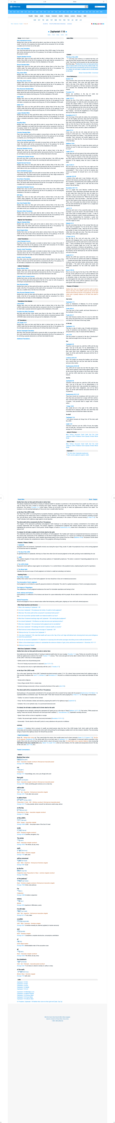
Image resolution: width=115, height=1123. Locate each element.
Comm (62, 34)
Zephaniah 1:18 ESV (22, 985)
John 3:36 (62, 686)
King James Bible (22, 73)
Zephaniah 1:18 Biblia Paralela (25, 993)
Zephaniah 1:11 (70, 302)
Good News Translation (23, 179)
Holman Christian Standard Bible (26, 140)
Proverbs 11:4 (70, 92)
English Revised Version (24, 163)
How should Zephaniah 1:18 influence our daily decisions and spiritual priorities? (40, 621)
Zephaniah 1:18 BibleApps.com (25, 992)
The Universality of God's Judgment (27, 582)
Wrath (67, 438)
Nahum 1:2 (94, 693)
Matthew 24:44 (78, 537)
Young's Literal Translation (24, 249)
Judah (20, 557)
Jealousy (68, 436)
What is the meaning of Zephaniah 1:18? (29, 607)
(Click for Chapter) (25, 38)
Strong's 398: (21, 865)
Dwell (82, 434)
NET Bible (20, 195)
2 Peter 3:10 (91, 517)
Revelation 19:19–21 (57, 718)
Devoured (77, 434)
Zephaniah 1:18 (21, 728)
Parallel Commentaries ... (24, 749)
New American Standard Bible (25, 89)
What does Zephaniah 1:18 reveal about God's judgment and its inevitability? (39, 624)
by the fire (86, 67)
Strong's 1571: (21, 774)
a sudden (83, 69)
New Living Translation (23, 48)
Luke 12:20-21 (70, 165)
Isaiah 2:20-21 (70, 151)
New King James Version (24, 81)
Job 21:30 (69, 334)
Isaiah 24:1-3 (69, 255)
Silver (83, 436)
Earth (86, 434)
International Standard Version (25, 187)
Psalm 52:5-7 (70, 315)
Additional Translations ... (24, 339)
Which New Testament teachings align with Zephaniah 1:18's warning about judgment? (42, 618)
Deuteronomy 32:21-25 (72, 394)
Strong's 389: (21, 905)
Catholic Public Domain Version (25, 276)
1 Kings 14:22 (70, 406)
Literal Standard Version (23, 241)
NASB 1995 (20, 97)
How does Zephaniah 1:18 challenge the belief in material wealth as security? (39, 627)
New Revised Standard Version (25, 292)
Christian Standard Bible (23, 132)
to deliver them (73, 66)
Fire (93, 434)
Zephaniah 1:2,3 (70, 417)
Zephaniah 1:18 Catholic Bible (25, 999)
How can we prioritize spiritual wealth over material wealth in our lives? (38, 615)
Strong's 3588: (21, 895)
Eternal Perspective (22, 600)
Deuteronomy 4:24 (65, 527)
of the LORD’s (88, 66)
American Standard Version (24, 148)
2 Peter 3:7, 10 (77, 694)
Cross (53, 34)
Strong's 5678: (21, 834)
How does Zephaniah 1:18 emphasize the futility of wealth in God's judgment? (40, 610)
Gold (96, 434)
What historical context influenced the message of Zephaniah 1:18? (37, 629)
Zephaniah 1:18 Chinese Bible (25, 995)
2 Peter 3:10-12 (70, 236)
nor (87, 64)
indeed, (70, 69)
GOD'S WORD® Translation (24, 171)
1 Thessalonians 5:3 (63, 712)
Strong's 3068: (21, 824)
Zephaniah (16, 23)
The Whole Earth (22, 569)
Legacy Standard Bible (23, 113)
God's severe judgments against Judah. (78, 455)
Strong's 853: (21, 945)
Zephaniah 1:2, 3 (63, 739)
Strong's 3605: (21, 844)
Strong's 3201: (21, 794)
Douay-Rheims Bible (22, 268)
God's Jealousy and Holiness (25, 593)
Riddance (78, 436)
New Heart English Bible (24, 203)
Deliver (72, 434)
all (91, 69)
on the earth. (69, 71)
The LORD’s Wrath (23, 564)
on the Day (81, 66)
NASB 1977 (20, 105)
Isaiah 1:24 (69, 424)
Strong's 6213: (21, 915)
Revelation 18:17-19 (71, 188)
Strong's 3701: (21, 763)
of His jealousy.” (93, 67)
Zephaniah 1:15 (70, 326)
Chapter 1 (21, 23)
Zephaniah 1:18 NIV (22, 982)
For (67, 69)
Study (57, 34)
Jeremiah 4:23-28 (71, 176)
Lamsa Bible (20, 303)
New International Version (24, 40)
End (90, 434)
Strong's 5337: (21, 804)
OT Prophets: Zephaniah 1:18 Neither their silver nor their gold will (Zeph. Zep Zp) (39, 1001)
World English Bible (22, 230)
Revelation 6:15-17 (71, 115)
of (89, 69)
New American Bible (22, 284)
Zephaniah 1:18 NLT (22, 984)
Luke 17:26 (29, 744)
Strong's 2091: (21, 784)
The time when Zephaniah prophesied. (77, 453)
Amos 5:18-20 (70, 270)
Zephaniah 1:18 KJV (22, 989)
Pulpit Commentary (23, 735)
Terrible (92, 436)
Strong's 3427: (21, 966)
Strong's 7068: (21, 885)
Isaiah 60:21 (72, 701)
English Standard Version (24, 56)
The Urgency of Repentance (24, 587)
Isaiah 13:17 (81, 737)
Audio (49, 34)
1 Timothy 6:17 (55, 666)
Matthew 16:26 (70, 143)
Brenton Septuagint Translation (25, 330)
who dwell (95, 69)
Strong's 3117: (21, 814)
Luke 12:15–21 (48, 663)
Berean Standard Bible (23, 64)
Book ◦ (91, 499)
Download (95, 73)
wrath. (94, 66)
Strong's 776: (21, 854)
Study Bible (21, 499)
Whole (96, 436)
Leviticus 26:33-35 (71, 358)
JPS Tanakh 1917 (22, 322)
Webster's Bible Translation (24, 211)
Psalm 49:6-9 (70, 308)
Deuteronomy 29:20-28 (72, 366)
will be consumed (78, 67)
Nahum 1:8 (45, 743)
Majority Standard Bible (23, 222)
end (87, 69)
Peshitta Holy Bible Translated (25, 311)
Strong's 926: (21, 925)
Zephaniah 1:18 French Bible (25, 997)
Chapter (95, 499)
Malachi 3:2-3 (70, 223)
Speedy (87, 436)
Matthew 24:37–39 (74, 710)
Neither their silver (81, 64)
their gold (91, 64)
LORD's (74, 436)
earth (71, 67)
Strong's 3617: (21, 935)
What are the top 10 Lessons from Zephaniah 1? (32, 632)
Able (67, 434)
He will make (76, 69)
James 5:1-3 (69, 130)
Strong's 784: (21, 875)
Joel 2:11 (36, 675)
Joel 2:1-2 (69, 208)
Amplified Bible (21, 122)
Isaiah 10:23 (52, 743)
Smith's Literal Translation (24, 257)
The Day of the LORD (72, 57)
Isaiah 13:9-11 (70, 98)
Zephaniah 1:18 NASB (23, 987)
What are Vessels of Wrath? (27, 645)
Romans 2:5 (42, 675)
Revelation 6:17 (53, 675)
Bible (12, 23)
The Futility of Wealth (23, 577)
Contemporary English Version (25, 156)
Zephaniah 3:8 (70, 344)
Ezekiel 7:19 (69, 79)
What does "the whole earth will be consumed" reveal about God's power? (38, 613)
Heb (66, 34)
